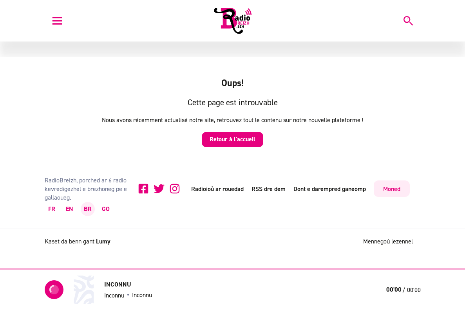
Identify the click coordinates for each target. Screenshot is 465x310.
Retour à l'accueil (232, 139)
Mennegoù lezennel (388, 241)
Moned (391, 189)
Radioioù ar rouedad (217, 189)
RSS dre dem (268, 189)
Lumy (103, 241)
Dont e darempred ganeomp (329, 189)
